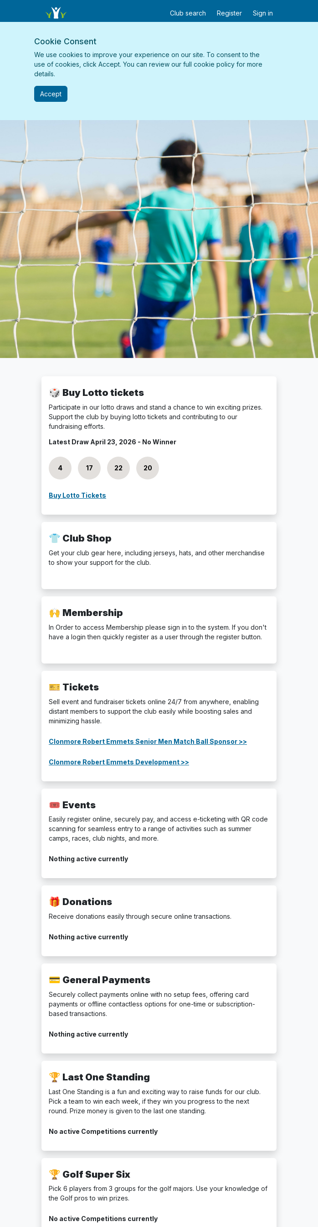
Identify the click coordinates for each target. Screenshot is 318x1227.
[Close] (50, 94)
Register (229, 13)
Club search (188, 13)
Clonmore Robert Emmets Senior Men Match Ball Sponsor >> (148, 741)
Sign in (263, 13)
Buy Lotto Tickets (77, 495)
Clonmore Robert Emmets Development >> (119, 762)
